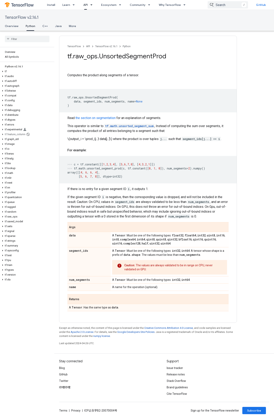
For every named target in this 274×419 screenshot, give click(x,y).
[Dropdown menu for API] (92, 5)
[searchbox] (27, 39)
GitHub (261, 5)
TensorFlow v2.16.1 (22, 17)
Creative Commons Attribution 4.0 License (168, 327)
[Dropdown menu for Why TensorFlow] (185, 5)
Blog (62, 368)
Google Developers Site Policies (136, 331)
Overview (11, 26)
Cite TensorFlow (177, 393)
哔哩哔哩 (64, 387)
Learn (66, 5)
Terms (63, 410)
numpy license (101, 335)
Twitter (63, 380)
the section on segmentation (95, 118)
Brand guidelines (177, 387)
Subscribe (254, 410)
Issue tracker (175, 368)
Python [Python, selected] (30, 26)
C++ (45, 26)
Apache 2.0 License (82, 331)
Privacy (76, 410)
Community (137, 5)
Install (51, 5)
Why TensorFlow (170, 5)
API (88, 46)
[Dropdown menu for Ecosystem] (121, 5)
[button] (26, 71)
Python (127, 46)
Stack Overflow (176, 380)
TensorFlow (74, 46)
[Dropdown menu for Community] (150, 5)
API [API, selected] (85, 5)
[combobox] (228, 4)
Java (58, 26)
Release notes (176, 374)
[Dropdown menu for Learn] (75, 5)
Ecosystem (108, 5)
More (72, 26)
